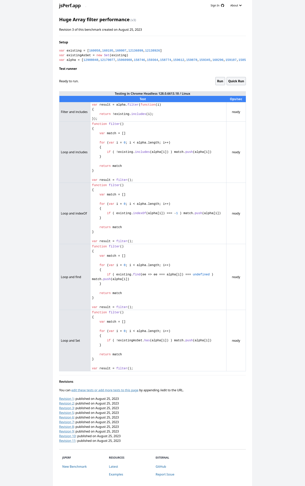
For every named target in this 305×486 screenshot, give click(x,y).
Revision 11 (67, 441)
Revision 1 (66, 399)
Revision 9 (66, 431)
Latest (113, 466)
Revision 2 (66, 403)
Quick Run (236, 81)
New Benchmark (74, 466)
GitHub (161, 466)
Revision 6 (66, 417)
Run (220, 81)
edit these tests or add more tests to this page (104, 390)
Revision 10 (67, 436)
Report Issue (165, 474)
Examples (116, 474)
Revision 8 (66, 427)
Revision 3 (66, 408)
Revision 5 (66, 413)
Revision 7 (66, 422)
